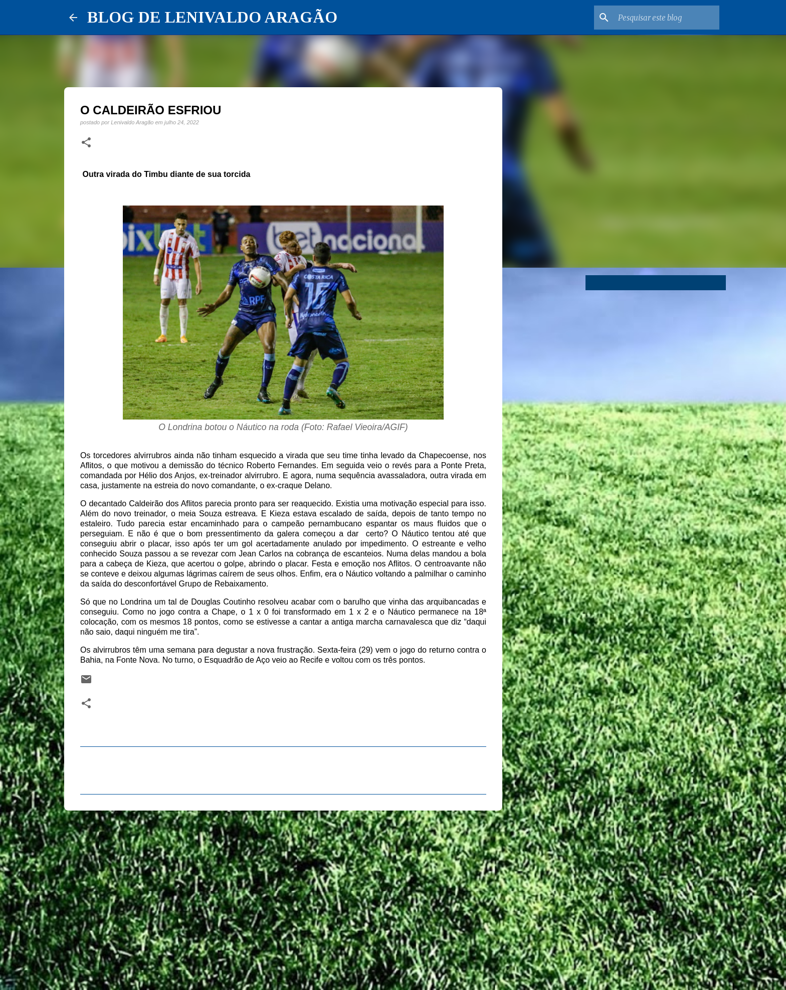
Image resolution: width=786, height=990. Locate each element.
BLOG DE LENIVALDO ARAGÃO (212, 17)
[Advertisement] (283, 896)
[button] (86, 142)
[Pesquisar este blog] (666, 18)
